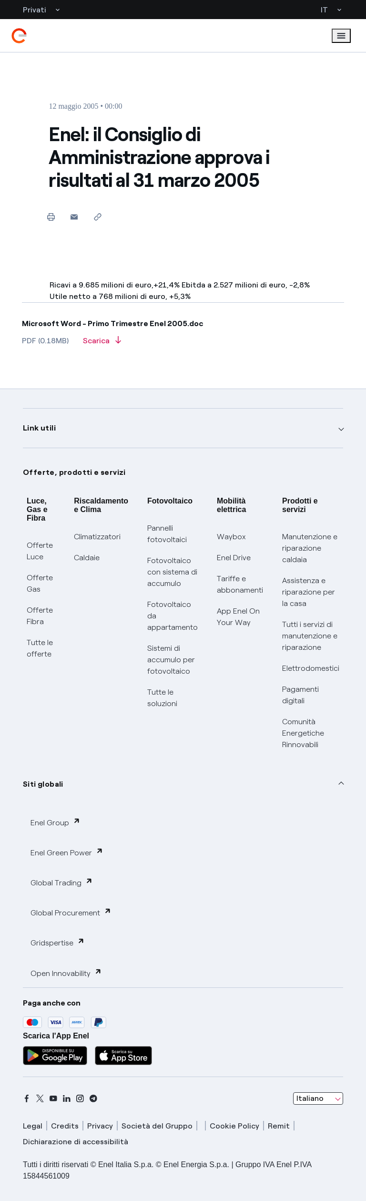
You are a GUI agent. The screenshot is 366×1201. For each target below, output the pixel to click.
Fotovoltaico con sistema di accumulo (172, 572)
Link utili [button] (39, 427)
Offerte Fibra (40, 616)
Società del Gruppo (157, 1125)
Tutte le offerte (40, 648)
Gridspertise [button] (57, 942)
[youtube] (53, 1098)
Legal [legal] (32, 1125)
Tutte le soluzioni (162, 698)
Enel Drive (234, 557)
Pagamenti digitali (300, 695)
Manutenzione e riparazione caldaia (309, 548)
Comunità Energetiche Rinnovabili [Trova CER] (303, 733)
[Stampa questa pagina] (50, 216)
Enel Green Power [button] (66, 852)
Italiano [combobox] (310, 1098)
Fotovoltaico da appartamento (172, 616)
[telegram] (93, 1098)
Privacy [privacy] (100, 1125)
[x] (40, 1098)
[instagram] (80, 1098)
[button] (74, 216)
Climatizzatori (97, 536)
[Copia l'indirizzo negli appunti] (97, 216)
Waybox (231, 536)
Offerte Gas (40, 583)
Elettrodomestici (310, 668)
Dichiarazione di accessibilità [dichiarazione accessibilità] (75, 1141)
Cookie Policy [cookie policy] (234, 1125)
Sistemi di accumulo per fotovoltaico (171, 660)
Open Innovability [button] (66, 973)
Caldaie (87, 557)
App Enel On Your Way (238, 616)
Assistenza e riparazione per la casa (308, 592)
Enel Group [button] (55, 822)
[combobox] (318, 1098)
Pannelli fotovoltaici (167, 534)
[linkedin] (67, 1098)
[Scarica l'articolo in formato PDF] (102, 343)
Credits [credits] (65, 1125)
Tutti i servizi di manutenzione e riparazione (309, 636)
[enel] (19, 35)
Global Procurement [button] (71, 912)
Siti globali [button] (43, 784)
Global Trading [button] (61, 882)
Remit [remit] (279, 1125)
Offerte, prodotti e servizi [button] (74, 472)
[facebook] (26, 1098)
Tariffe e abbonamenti (240, 584)
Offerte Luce (40, 551)
